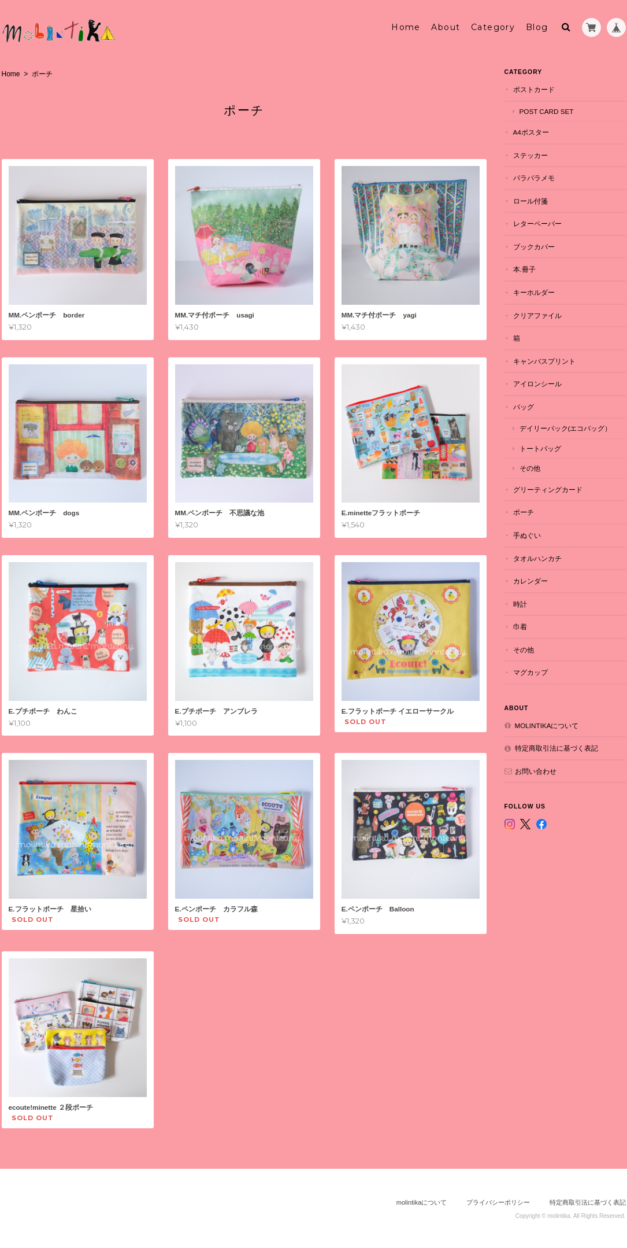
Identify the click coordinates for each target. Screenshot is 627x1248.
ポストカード (534, 89)
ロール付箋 (530, 201)
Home (406, 27)
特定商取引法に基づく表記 (556, 748)
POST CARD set (547, 111)
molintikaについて (547, 725)
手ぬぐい (527, 535)
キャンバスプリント (544, 361)
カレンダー (530, 581)
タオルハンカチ (537, 558)
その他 (530, 468)
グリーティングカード (548, 489)
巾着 (520, 626)
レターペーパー (537, 223)
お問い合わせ (535, 771)
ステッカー (530, 155)
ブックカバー (534, 246)
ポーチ (523, 512)
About (445, 27)
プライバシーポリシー (498, 1202)
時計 (520, 604)
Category (493, 27)
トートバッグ (540, 448)
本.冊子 (524, 269)
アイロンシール (537, 383)
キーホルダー (534, 292)
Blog (537, 27)
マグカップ (530, 672)
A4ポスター (531, 132)
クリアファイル (537, 315)
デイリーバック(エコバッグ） (566, 428)
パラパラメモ (534, 178)
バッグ (523, 407)
